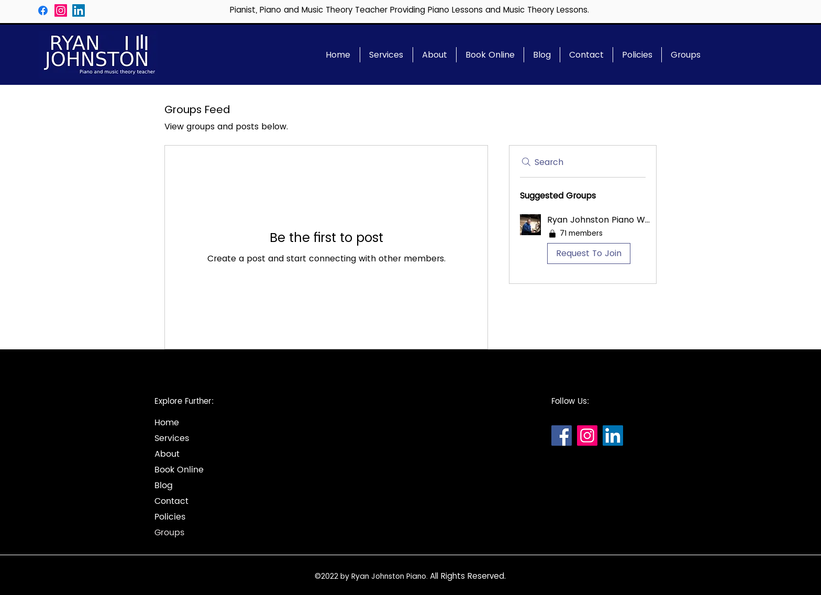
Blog (163, 485)
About (167, 454)
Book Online (179, 470)
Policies (169, 517)
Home (166, 422)
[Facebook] (43, 10)
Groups (169, 532)
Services (171, 438)
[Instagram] (60, 10)
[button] (582, 241)
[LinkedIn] (78, 10)
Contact (171, 501)
